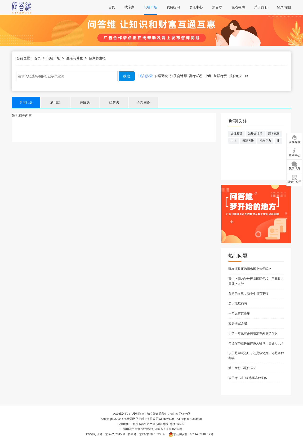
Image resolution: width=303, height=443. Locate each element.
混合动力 (236, 76)
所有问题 (26, 102)
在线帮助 (238, 7)
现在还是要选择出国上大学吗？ (250, 269)
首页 (111, 7)
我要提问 (173, 7)
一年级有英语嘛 (239, 313)
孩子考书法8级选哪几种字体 (247, 378)
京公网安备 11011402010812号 (191, 434)
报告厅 (217, 7)
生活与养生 (74, 58)
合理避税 (161, 76)
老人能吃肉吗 (237, 303)
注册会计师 (178, 76)
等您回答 (143, 102)
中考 (208, 76)
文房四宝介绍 (237, 323)
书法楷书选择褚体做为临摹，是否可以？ (256, 343)
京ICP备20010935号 (152, 434)
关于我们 (260, 7)
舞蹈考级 (220, 76)
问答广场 (150, 7)
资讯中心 (196, 7)
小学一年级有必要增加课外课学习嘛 (253, 333)
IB (246, 76)
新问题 (55, 102)
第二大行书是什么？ (242, 368)
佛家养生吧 (97, 58)
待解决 (85, 102)
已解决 (114, 102)
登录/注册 (284, 7)
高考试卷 (195, 76)
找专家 (129, 7)
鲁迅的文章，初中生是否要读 (248, 293)
